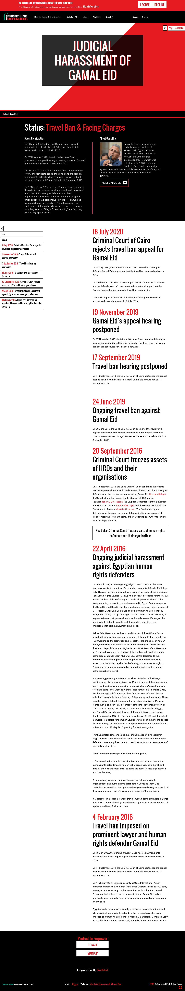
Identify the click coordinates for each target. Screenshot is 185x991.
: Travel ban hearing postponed (19, 265)
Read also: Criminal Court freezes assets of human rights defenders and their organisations (130, 533)
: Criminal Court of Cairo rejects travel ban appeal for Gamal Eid (21, 247)
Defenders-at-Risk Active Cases (166, 984)
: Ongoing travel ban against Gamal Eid (20, 274)
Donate (135, 17)
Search (109, 17)
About (4, 240)
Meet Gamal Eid (112, 183)
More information (91, 6)
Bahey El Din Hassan (112, 502)
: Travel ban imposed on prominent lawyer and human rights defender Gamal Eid (21, 303)
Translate (178, 28)
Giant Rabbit (102, 970)
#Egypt (75, 984)
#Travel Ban (116, 984)
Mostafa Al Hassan (125, 509)
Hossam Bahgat (157, 494)
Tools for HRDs (72, 17)
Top (3, 234)
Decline (159, 4)
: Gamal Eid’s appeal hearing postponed (19, 256)
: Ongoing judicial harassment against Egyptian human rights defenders (21, 292)
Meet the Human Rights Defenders (47, 17)
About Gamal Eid (12, 114)
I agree (144, 4)
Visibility (97, 17)
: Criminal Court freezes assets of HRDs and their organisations (21, 283)
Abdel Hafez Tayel (124, 505)
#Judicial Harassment (100, 984)
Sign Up (145, 17)
